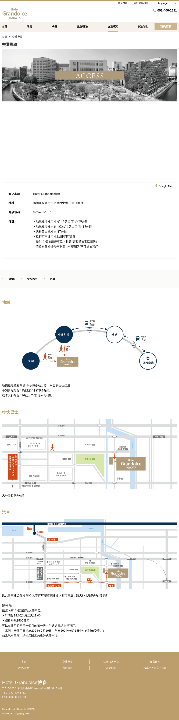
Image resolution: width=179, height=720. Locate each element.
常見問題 (111, 667)
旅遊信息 (67, 667)
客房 (23, 661)
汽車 (49, 278)
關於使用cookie (23, 714)
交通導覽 (67, 661)
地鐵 (8, 278)
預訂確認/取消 (141, 3)
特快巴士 (28, 278)
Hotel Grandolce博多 (24, 682)
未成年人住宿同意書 (155, 667)
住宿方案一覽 (111, 661)
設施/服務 (23, 667)
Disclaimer (7, 714)
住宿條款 (155, 661)
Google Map (164, 186)
